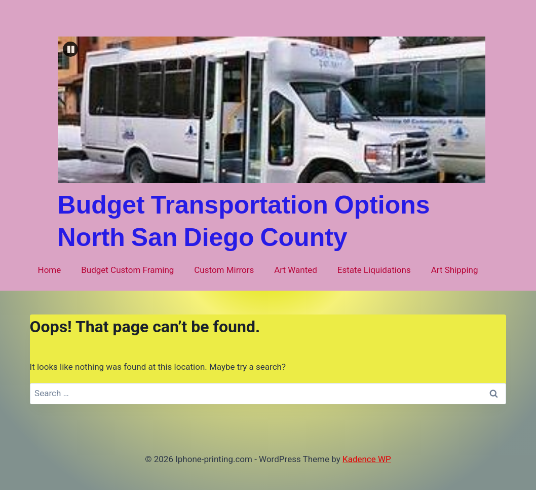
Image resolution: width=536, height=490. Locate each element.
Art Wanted (295, 270)
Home (49, 270)
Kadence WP (366, 459)
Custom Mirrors (224, 270)
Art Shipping (454, 270)
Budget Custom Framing (127, 270)
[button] (70, 49)
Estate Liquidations (374, 270)
